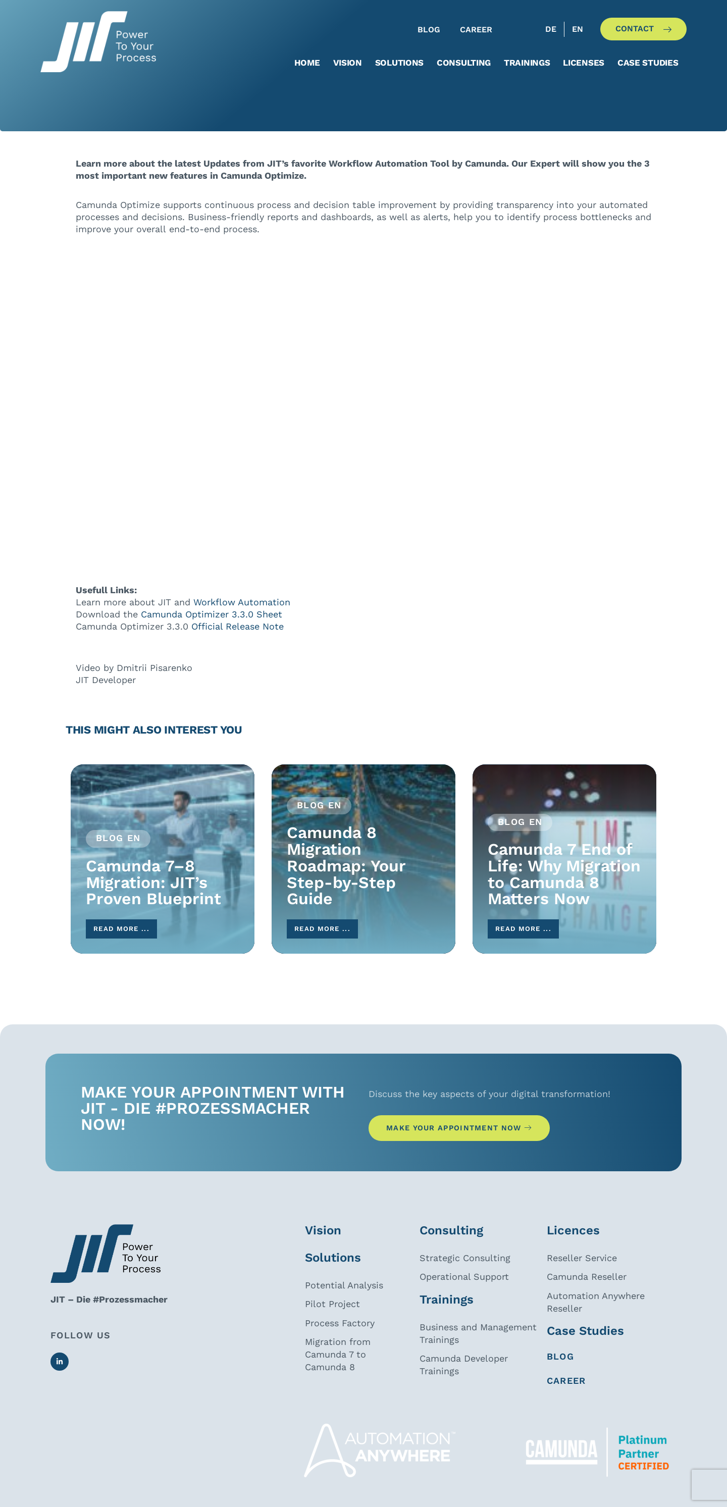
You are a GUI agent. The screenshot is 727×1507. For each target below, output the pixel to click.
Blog (560, 1376)
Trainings (527, 63)
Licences (573, 1251)
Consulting (464, 63)
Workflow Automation (241, 613)
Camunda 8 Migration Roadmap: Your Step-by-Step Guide (346, 877)
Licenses (583, 63)
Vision (347, 63)
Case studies (647, 63)
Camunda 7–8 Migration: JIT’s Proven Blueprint (153, 894)
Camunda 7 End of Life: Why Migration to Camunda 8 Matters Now (564, 886)
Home (307, 63)
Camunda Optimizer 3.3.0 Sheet (210, 625)
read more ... (129, 943)
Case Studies (585, 1351)
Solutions (399, 63)
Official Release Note (237, 638)
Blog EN (118, 849)
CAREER (566, 1400)
